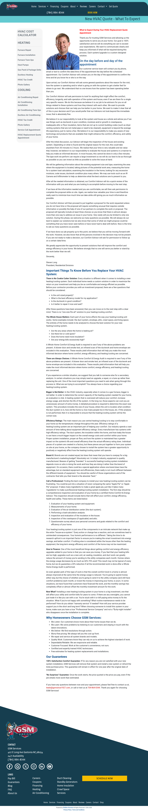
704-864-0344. (94, 687)
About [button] (73, 6)
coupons (68, 802)
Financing (54, 6)
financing (61, 802)
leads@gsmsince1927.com (58, 687)
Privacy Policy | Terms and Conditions (74, 810)
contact (96, 802)
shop (102, 802)
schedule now (104, 778)
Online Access (68, 808)
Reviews (83, 6)
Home (33, 6)
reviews (82, 802)
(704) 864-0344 (55, 12)
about (75, 802)
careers (89, 802)
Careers (92, 6)
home (46, 802)
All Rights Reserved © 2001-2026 (82, 807)
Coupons (64, 6)
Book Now (92, 12)
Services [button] (42, 6)
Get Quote (113, 6)
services (52, 802)
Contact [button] (101, 6)
